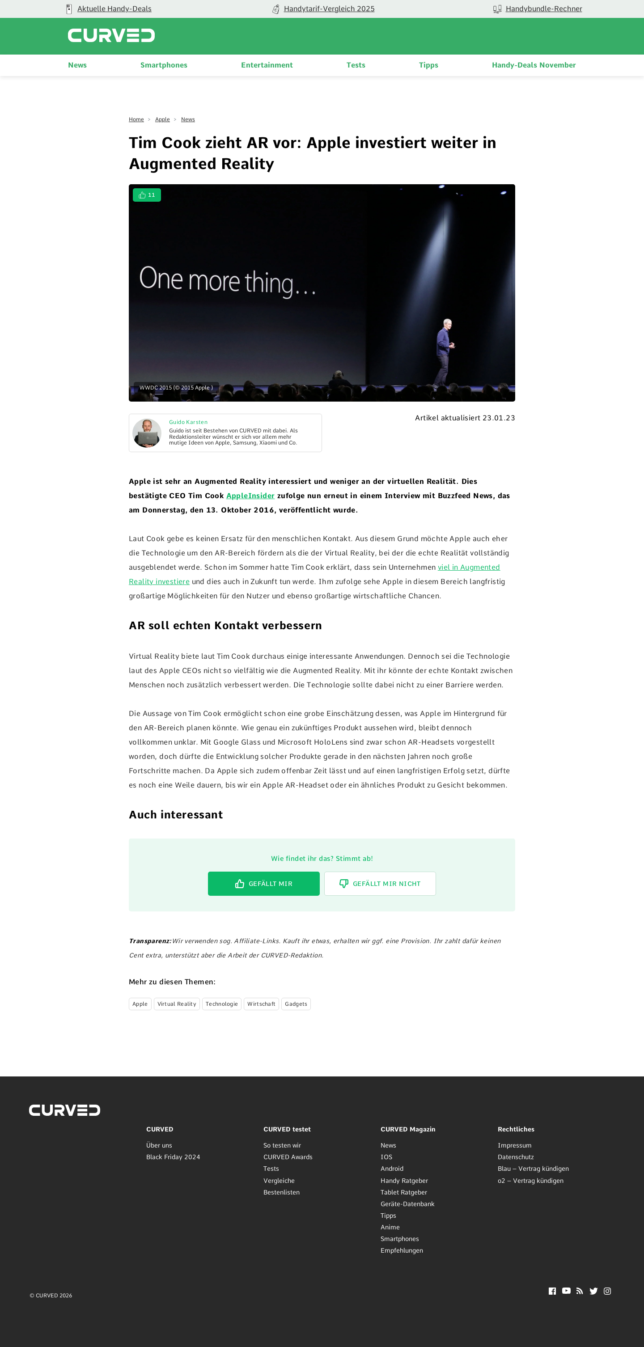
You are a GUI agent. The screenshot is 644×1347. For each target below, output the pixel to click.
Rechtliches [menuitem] (516, 1129)
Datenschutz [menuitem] (516, 1157)
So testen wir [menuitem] (282, 1145)
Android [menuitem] (392, 1168)
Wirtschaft (261, 1004)
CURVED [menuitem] (160, 1129)
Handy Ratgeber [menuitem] (404, 1180)
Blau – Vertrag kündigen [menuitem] (533, 1168)
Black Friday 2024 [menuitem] (173, 1157)
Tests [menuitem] (356, 65)
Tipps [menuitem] (428, 65)
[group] (107, 9)
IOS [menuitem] (386, 1157)
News (188, 119)
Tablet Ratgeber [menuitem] (404, 1192)
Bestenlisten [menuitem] (281, 1192)
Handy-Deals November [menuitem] (534, 65)
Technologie (222, 1004)
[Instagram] (607, 1292)
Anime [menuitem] (390, 1227)
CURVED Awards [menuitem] (288, 1157)
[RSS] (579, 1292)
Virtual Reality (177, 1004)
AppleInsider (250, 495)
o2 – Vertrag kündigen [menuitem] (531, 1180)
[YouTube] (566, 1291)
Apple (162, 119)
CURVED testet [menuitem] (287, 1129)
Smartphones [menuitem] (163, 65)
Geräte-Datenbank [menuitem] (408, 1203)
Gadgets (296, 1004)
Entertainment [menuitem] (267, 65)
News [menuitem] (77, 65)
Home (136, 119)
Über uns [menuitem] (159, 1145)
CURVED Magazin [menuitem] (408, 1129)
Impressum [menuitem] (515, 1145)
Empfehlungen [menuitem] (402, 1250)
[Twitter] (593, 1292)
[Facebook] (552, 1292)
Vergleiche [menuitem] (279, 1180)
